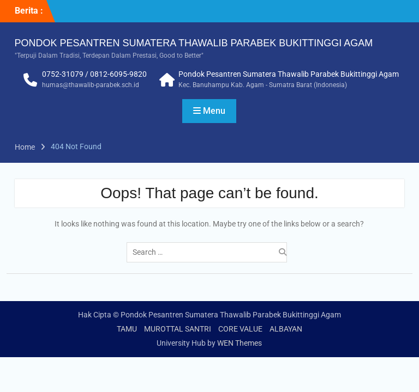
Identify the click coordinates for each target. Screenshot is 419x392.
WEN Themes (239, 343)
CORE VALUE (240, 328)
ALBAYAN (286, 328)
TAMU (127, 328)
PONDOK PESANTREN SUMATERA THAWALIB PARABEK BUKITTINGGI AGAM (194, 43)
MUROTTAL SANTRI (177, 328)
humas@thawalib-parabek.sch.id (90, 85)
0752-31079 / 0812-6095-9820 (94, 74)
